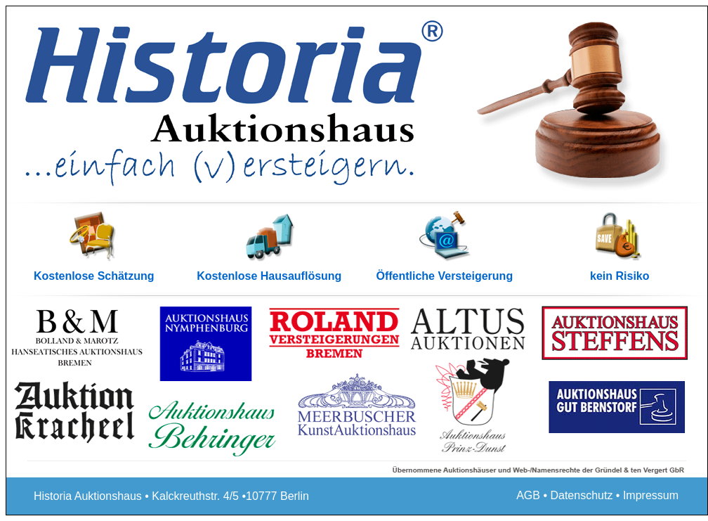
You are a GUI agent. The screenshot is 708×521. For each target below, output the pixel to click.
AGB (528, 495)
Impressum (650, 495)
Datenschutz (581, 495)
